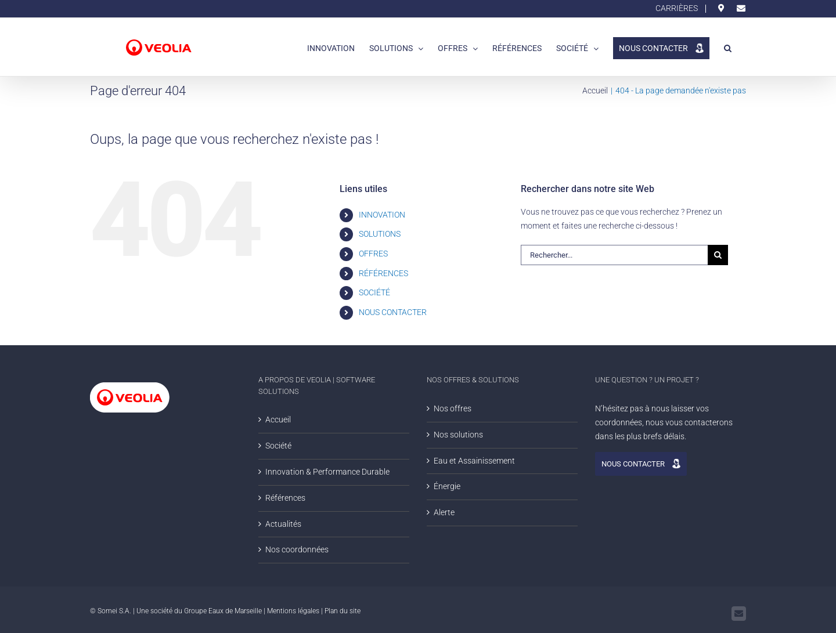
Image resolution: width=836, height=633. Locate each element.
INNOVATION (382, 214)
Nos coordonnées (297, 549)
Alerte (444, 512)
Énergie (447, 486)
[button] (728, 47)
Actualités (283, 524)
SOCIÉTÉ (374, 292)
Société (278, 445)
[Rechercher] (718, 255)
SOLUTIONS (380, 233)
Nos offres (452, 408)
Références (285, 497)
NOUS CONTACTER (398, 312)
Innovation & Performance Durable (327, 471)
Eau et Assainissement (474, 460)
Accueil (278, 419)
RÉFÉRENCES (383, 273)
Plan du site (343, 611)
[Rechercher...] (614, 255)
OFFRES (373, 253)
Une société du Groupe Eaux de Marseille (199, 611)
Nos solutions (458, 434)
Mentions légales (293, 611)
